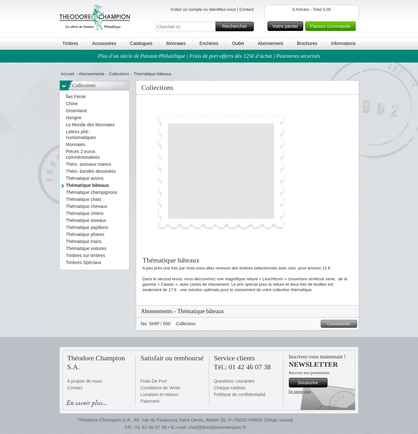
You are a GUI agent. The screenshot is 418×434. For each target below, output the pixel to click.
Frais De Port (154, 381)
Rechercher (237, 26)
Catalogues (141, 43)
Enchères (209, 43)
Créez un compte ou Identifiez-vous (203, 9)
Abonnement (270, 43)
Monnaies (176, 43)
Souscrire (312, 382)
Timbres (70, 43)
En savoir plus (300, 392)
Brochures (307, 43)
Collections (119, 73)
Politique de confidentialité (240, 394)
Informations (343, 43)
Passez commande (332, 26)
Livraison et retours (160, 394)
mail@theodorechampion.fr (217, 427)
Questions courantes (234, 381)
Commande (341, 324)
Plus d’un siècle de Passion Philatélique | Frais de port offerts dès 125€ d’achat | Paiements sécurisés (209, 56)
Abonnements (91, 73)
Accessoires (104, 43)
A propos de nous (84, 381)
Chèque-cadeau (230, 387)
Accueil (67, 73)
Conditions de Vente (160, 387)
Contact (246, 9)
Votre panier (286, 26)
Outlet (238, 43)
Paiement (150, 401)
